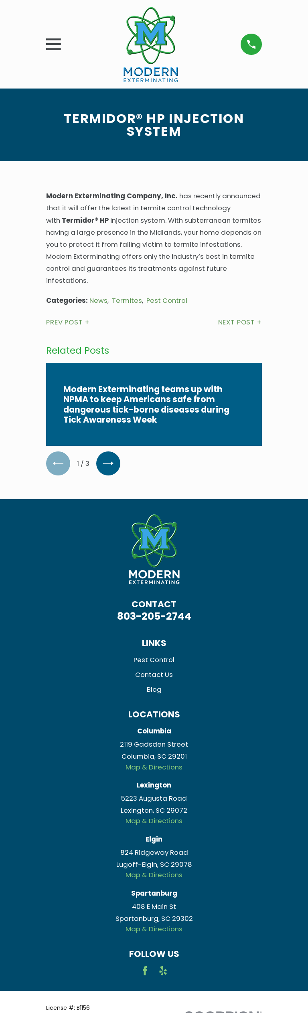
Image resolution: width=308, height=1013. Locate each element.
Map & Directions (154, 767)
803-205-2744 (154, 616)
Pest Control (166, 300)
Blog (154, 689)
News (98, 300)
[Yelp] (163, 970)
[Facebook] (145, 970)
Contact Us (154, 674)
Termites (127, 300)
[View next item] (108, 463)
